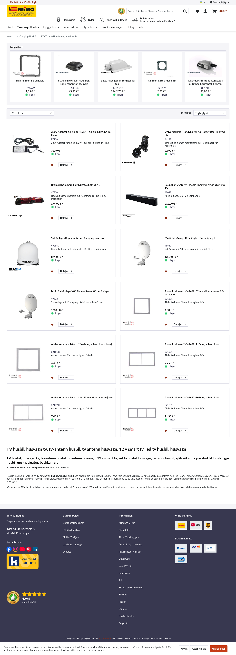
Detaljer (66, 164)
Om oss (123, 609)
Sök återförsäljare (71, 530)
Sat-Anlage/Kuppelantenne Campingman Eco (77, 237)
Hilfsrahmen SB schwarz (30, 80)
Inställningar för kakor (130, 551)
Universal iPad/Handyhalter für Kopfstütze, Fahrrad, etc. (195, 133)
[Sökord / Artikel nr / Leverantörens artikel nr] (157, 11)
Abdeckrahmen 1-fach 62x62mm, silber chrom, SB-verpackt (194, 293)
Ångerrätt (123, 623)
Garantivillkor (125, 565)
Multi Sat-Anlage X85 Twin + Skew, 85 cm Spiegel (80, 291)
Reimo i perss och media (131, 587)
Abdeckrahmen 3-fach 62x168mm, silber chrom (192, 397)
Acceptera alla (199, 648)
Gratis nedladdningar (73, 522)
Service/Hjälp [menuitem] (218, 2)
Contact (67, 551)
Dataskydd (124, 558)
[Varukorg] (220, 11)
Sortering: (186, 112)
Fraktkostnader (126, 616)
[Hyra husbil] (90, 27)
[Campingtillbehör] (28, 27)
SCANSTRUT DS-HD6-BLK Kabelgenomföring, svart (74, 82)
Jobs (121, 580)
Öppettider (124, 530)
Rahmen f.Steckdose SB (162, 80)
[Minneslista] (197, 11)
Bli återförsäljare (71, 537)
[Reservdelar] (71, 27)
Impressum (124, 573)
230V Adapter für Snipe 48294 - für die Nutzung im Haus (80, 133)
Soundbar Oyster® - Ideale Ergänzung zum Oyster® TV (195, 186)
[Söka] (185, 11)
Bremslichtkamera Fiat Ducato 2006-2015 (75, 184)
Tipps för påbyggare (129, 537)
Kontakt (14, 2)
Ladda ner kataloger (73, 544)
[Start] (10, 27)
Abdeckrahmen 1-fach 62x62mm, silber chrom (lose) (81, 344)
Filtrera (17, 113)
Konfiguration (219, 648)
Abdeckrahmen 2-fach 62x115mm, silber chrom (192, 344)
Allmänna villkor (127, 522)
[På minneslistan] (52, 165)
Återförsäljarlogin (28, 2)
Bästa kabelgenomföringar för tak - (118, 82)
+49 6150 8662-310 (21, 529)
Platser (122, 601)
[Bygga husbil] (51, 27)
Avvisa (184, 648)
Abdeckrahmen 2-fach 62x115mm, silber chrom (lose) (82, 397)
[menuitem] (157, 11)
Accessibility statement (130, 544)
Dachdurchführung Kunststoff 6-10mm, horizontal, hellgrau (205, 82)
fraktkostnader (105, 638)
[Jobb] (141, 27)
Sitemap (123, 594)
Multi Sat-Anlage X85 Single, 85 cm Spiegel (190, 237)
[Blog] (131, 27)
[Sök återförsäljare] (112, 27)
